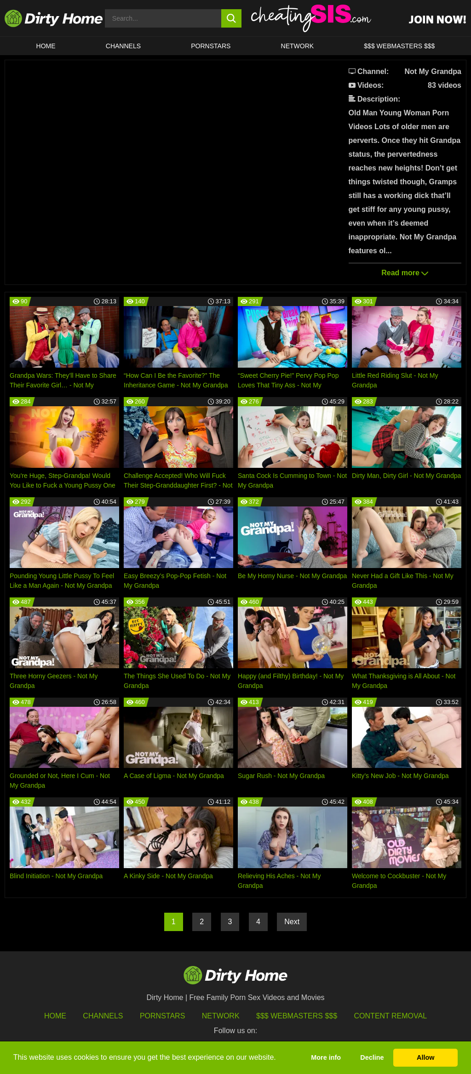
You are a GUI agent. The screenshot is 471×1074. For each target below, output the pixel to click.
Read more (404, 273)
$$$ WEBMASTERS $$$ (399, 46)
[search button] (231, 18)
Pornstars (210, 46)
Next (291, 922)
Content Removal (390, 1016)
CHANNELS (123, 46)
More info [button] (326, 1057)
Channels (103, 1016)
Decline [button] (372, 1057)
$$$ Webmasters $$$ (296, 1016)
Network (297, 46)
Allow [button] (425, 1057)
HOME (46, 46)
